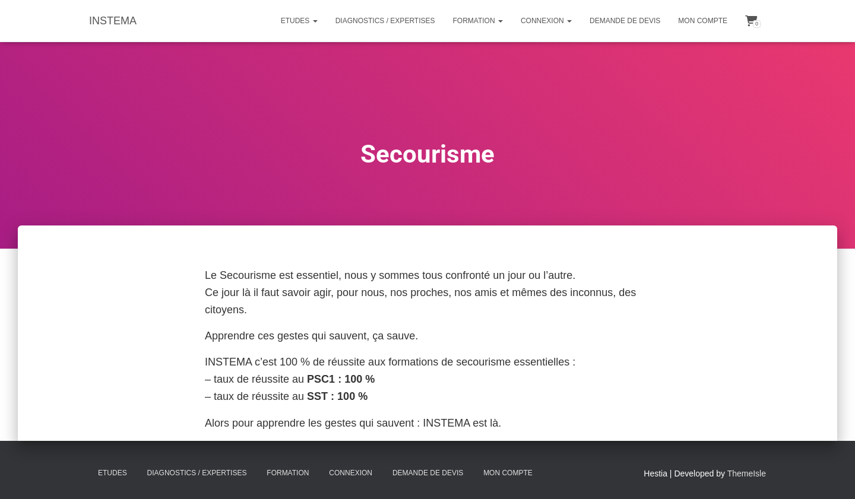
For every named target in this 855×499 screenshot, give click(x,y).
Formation (478, 21)
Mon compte (702, 21)
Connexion (546, 21)
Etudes (299, 21)
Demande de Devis (625, 21)
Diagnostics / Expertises (385, 21)
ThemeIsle (746, 473)
